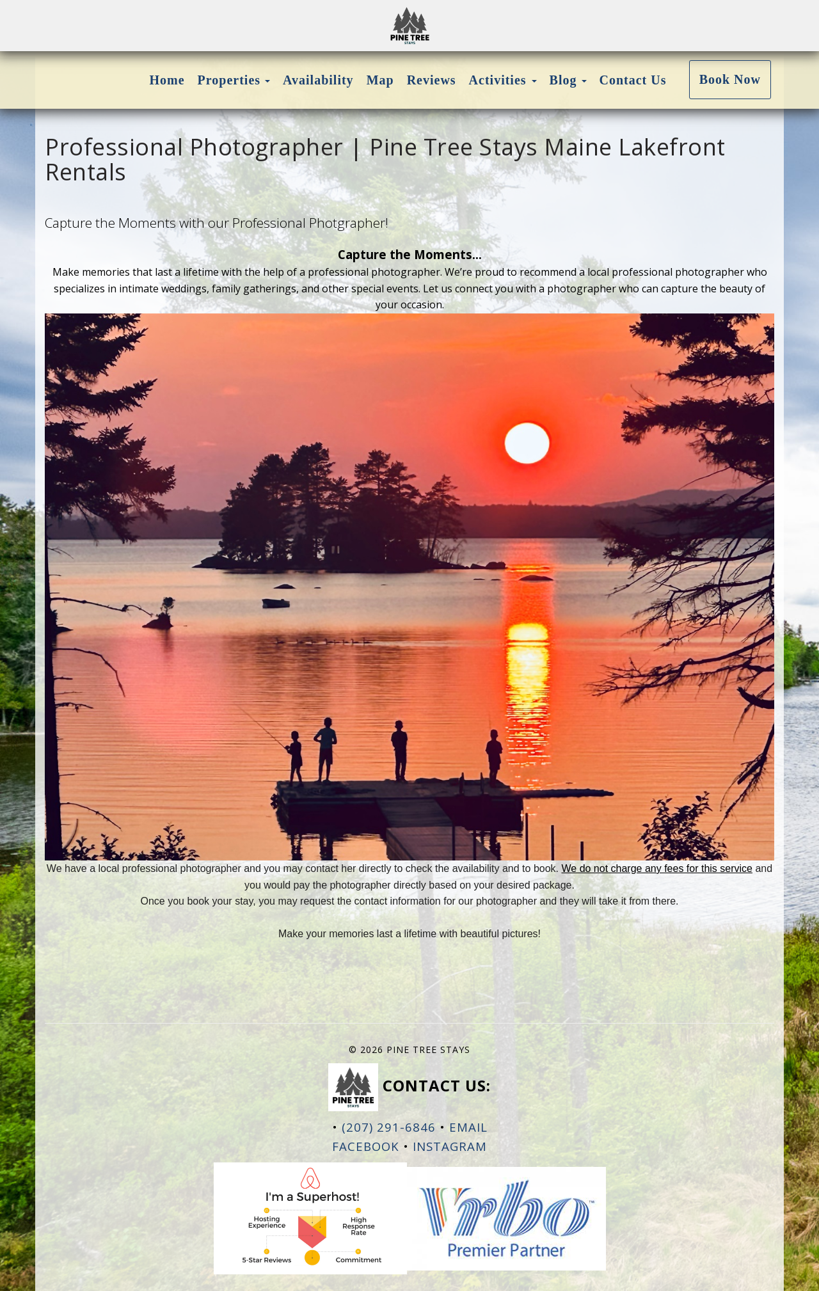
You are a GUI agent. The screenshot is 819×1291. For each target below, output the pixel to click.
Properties (229, 80)
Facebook (365, 1146)
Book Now (730, 79)
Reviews (431, 80)
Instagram (450, 1146)
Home (167, 80)
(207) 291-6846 (389, 1127)
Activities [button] (503, 80)
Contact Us (633, 80)
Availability (318, 80)
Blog (563, 80)
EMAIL (468, 1127)
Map (380, 80)
